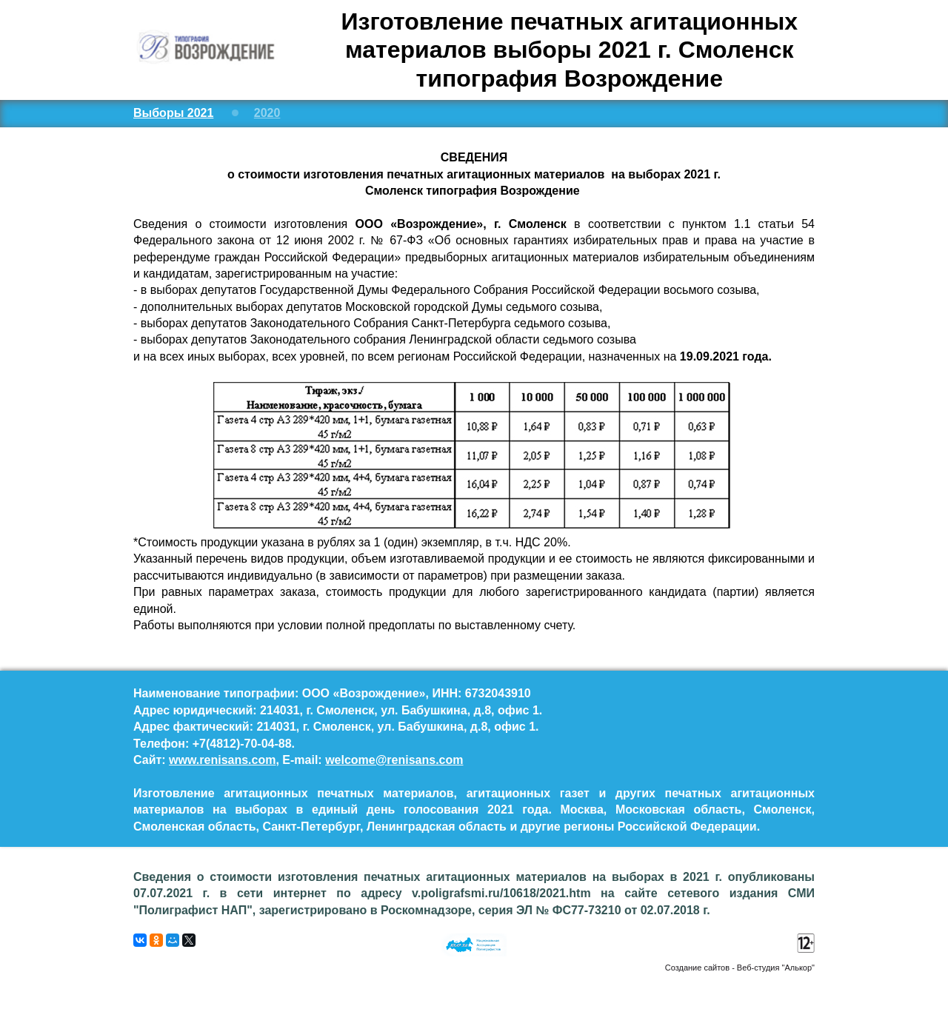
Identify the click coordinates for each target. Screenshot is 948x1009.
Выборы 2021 (173, 113)
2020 (267, 113)
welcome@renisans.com (394, 760)
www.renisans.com (222, 760)
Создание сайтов (697, 967)
